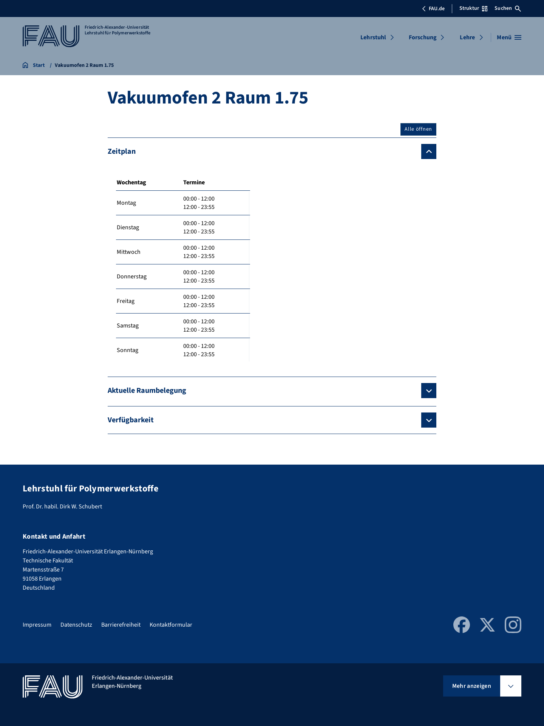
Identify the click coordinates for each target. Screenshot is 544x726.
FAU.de (433, 8)
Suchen (508, 8)
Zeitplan (122, 151)
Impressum (37, 625)
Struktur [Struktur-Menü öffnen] (473, 8)
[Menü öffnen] (509, 37)
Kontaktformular (171, 625)
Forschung (423, 37)
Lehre (467, 37)
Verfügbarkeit (131, 420)
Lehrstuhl (373, 37)
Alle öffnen (418, 129)
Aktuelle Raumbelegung (147, 390)
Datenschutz (76, 625)
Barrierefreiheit (121, 625)
